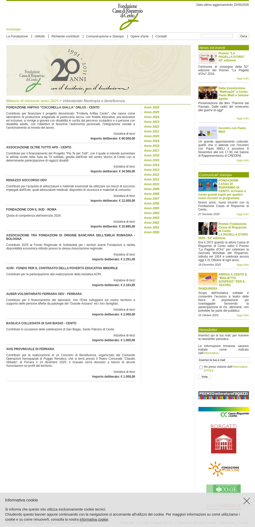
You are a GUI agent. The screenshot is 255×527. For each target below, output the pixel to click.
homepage (13, 29)
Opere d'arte (139, 36)
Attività (40, 36)
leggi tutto (243, 78)
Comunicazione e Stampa (105, 36)
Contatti (161, 36)
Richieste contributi (65, 36)
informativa (210, 353)
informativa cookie (94, 519)
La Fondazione (17, 36)
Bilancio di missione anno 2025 (32, 101)
